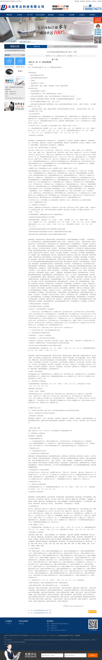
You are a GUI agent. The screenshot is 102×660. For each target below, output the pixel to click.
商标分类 (66, 46)
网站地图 (77, 1)
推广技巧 (30, 15)
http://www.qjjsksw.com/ (76, 606)
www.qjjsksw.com (12, 637)
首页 (62, 46)
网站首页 (9, 15)
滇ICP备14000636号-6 (64, 635)
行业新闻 (71, 15)
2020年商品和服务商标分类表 (15, 50)
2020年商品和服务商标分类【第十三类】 (42, 612)
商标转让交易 (20, 640)
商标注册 (21, 623)
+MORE (23, 55)
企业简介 (20, 15)
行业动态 (61, 15)
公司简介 (8, 623)
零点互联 (77, 635)
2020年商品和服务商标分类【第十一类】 (42, 610)
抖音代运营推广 (40, 15)
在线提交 (94, 1)
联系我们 (100, 1)
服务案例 (51, 15)
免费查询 (92, 655)
